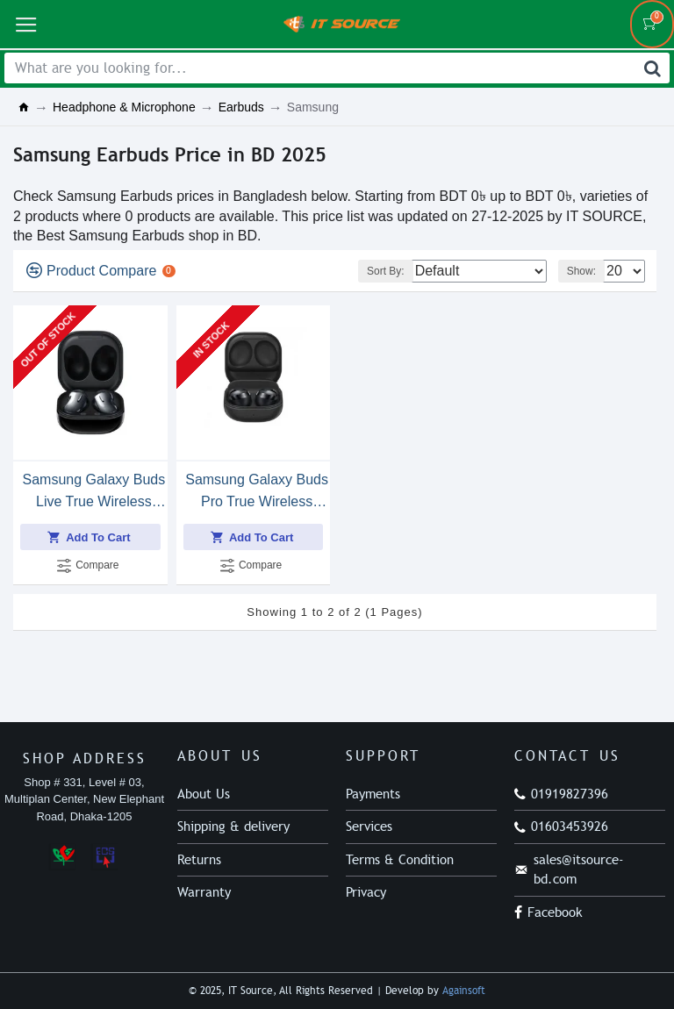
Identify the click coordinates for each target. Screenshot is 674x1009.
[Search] (652, 68)
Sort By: (386, 271)
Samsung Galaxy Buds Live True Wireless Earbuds (93, 492)
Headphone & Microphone (124, 107)
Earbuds (241, 107)
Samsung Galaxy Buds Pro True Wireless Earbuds (256, 492)
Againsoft (463, 990)
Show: (581, 271)
